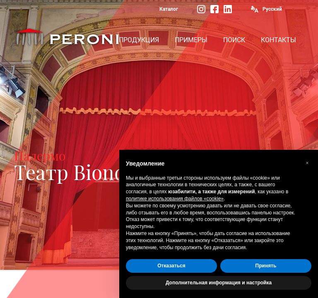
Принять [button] (266, 266)
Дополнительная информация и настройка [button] (219, 283)
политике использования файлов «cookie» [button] (175, 199)
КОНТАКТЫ (278, 40)
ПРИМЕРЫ (191, 40)
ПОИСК (234, 40)
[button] (307, 163)
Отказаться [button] (171, 266)
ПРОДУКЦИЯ (139, 40)
